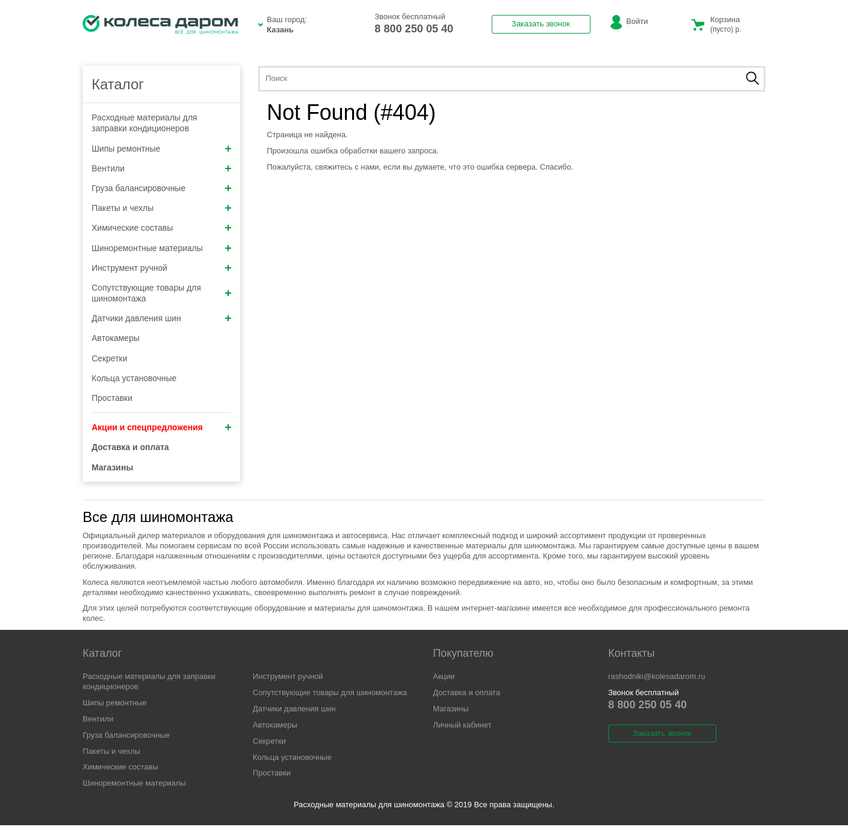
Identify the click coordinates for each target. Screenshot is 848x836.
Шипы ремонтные (161, 148)
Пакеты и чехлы (161, 208)
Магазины (451, 708)
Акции (444, 676)
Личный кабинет (462, 724)
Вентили (161, 168)
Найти (752, 78)
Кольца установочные (134, 378)
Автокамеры (116, 338)
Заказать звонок (540, 23)
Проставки (112, 398)
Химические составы (161, 228)
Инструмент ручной (161, 268)
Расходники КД (160, 24)
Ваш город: (312, 25)
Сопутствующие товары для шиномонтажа (161, 293)
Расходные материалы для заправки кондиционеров (144, 123)
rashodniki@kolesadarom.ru (656, 676)
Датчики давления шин (161, 318)
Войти (637, 21)
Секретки (110, 358)
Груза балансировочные (161, 188)
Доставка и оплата (466, 692)
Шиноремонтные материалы (161, 248)
